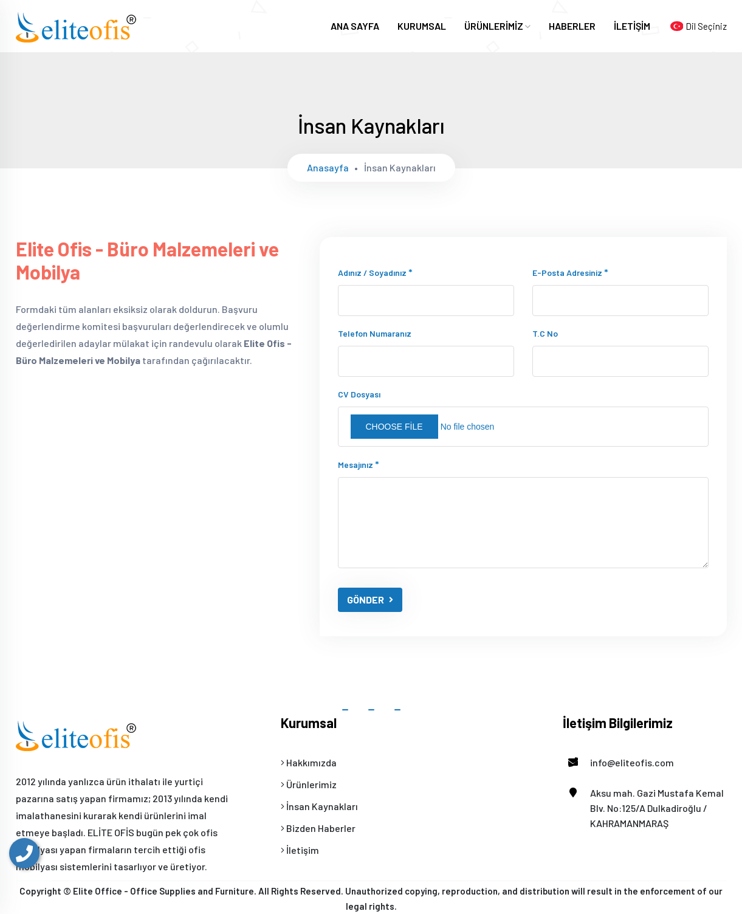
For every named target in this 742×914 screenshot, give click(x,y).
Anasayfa (328, 167)
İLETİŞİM (632, 26)
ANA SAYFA (355, 26)
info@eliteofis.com (618, 762)
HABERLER (572, 26)
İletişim (300, 850)
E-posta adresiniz (570, 272)
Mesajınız (358, 464)
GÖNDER (370, 599)
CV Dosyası (359, 394)
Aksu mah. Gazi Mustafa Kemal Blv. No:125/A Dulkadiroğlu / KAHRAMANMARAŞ (643, 807)
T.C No (545, 333)
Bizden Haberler (318, 828)
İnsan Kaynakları (319, 806)
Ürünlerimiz (309, 784)
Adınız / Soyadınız (375, 272)
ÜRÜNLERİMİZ (497, 26)
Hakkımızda (309, 762)
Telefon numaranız (374, 333)
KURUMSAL (421, 26)
